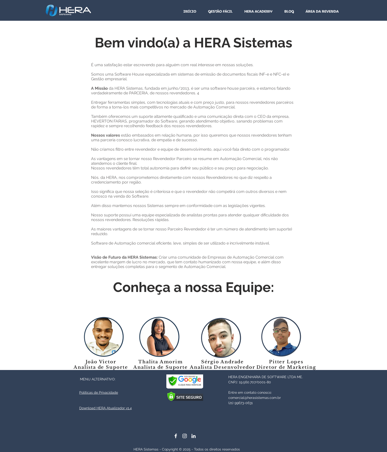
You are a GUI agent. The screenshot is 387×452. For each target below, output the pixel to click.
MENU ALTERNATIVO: (98, 379)
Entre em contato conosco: (250, 392)
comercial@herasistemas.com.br (254, 398)
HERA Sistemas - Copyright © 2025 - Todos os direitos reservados (187, 449)
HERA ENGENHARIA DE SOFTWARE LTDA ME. (265, 377)
